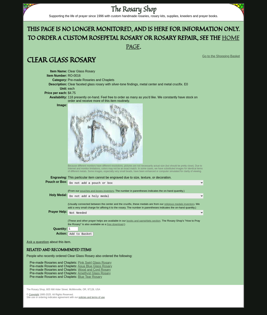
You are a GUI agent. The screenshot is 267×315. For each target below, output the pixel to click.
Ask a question (38, 246)
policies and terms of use (92, 301)
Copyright (34, 298)
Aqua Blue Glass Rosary (95, 270)
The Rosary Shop (133, 9)
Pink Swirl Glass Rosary (94, 266)
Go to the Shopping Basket (221, 56)
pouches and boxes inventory (97, 191)
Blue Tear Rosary (90, 280)
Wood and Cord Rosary (94, 273)
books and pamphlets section (143, 223)
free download (115, 226)
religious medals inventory (179, 205)
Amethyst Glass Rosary (94, 277)
